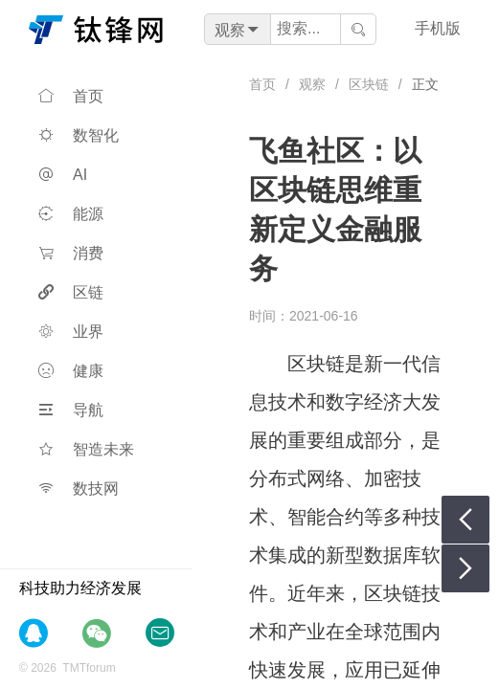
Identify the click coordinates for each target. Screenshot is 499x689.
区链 (70, 292)
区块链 (369, 84)
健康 (70, 371)
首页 (70, 96)
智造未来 (86, 449)
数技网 (78, 488)
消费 (70, 253)
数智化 (78, 135)
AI (62, 175)
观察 (312, 84)
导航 (70, 410)
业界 (70, 331)
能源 (70, 214)
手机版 (438, 28)
